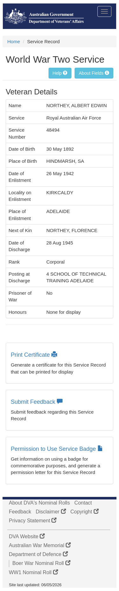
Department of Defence (38, 554)
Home (13, 41)
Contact (83, 502)
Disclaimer (51, 511)
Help (60, 73)
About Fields (94, 73)
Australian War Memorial (40, 545)
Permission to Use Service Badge (57, 449)
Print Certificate (34, 355)
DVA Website (27, 536)
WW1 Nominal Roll (33, 572)
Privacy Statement (32, 520)
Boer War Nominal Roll (41, 563)
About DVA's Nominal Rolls (39, 502)
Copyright (84, 511)
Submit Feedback (37, 402)
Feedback (20, 511)
